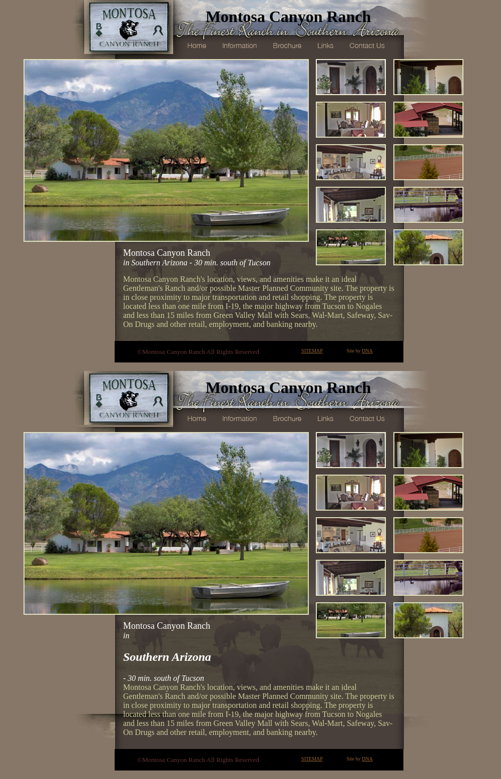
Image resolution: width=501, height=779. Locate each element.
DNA (367, 350)
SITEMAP (312, 350)
